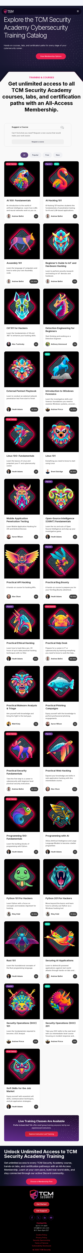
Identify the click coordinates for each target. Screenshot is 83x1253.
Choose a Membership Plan (41, 1181)
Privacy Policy (41, 1238)
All (24, 155)
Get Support (41, 1211)
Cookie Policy (41, 1235)
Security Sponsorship (41, 1240)
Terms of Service (41, 1243)
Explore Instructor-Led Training (41, 1134)
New (58, 155)
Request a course (38, 142)
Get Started (41, 1204)
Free (47, 155)
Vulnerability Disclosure (41, 1246)
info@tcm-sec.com (41, 1228)
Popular (35, 155)
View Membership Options (51, 56)
